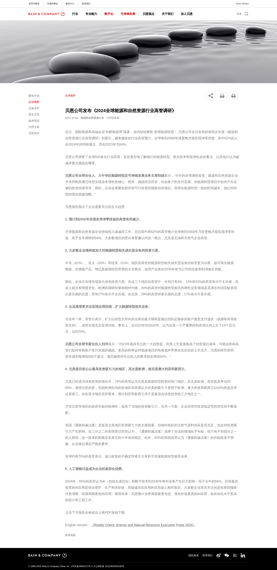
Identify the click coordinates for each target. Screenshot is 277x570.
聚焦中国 (33, 95)
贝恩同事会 (52, 3)
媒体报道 (33, 120)
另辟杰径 (33, 133)
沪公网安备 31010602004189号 (108, 566)
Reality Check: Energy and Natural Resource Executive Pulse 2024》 (145, 525)
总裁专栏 (33, 108)
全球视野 (33, 102)
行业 (75, 13)
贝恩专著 (33, 126)
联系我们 (86, 3)
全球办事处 (33, 3)
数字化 (108, 13)
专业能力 (91, 13)
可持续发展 (128, 13)
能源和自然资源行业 (92, 117)
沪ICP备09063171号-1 (82, 566)
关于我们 (167, 13)
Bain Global (242, 3)
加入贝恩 (187, 13)
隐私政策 (194, 555)
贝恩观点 (148, 13)
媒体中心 (70, 3)
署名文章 (33, 114)
